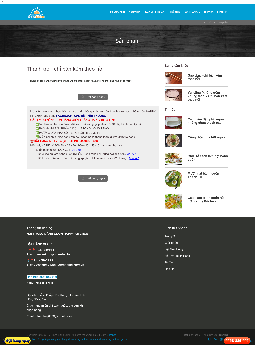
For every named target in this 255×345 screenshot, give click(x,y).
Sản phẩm (223, 22)
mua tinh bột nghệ (37, 339)
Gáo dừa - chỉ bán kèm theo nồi (205, 77)
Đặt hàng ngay (93, 97)
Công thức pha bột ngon (206, 137)
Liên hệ (222, 12)
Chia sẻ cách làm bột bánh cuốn (208, 158)
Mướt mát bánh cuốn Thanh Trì (203, 175)
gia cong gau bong (57, 339)
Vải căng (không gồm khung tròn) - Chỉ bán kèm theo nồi (207, 96)
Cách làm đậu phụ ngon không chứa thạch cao (206, 121)
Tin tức (209, 12)
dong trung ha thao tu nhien (83, 339)
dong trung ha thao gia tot (113, 339)
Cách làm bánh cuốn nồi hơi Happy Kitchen (206, 199)
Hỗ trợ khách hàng (185, 12)
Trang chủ (117, 12)
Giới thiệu (134, 12)
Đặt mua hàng (156, 12)
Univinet (111, 334)
